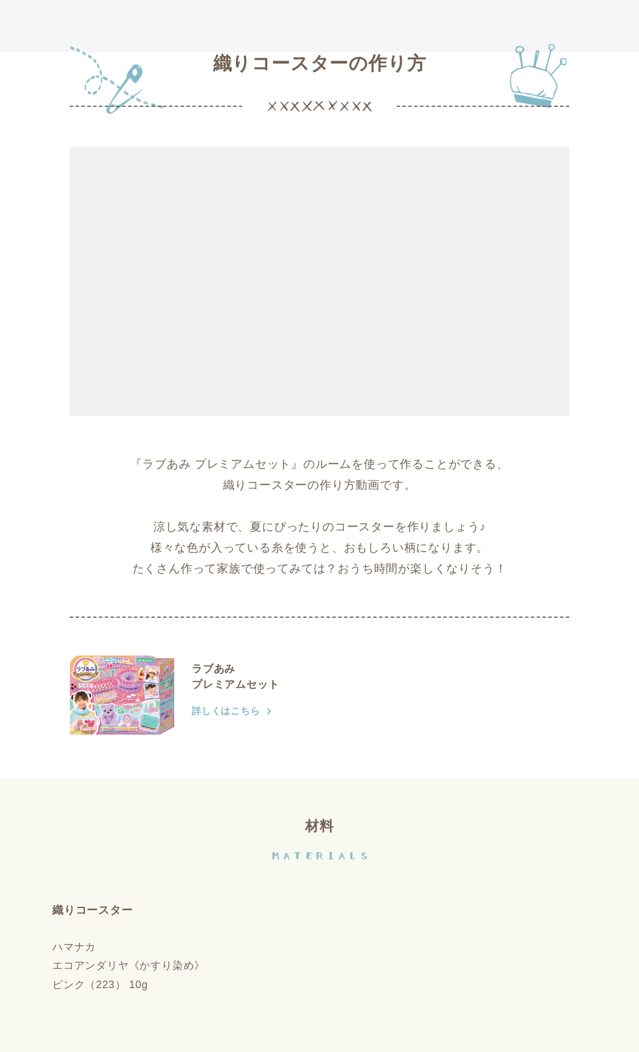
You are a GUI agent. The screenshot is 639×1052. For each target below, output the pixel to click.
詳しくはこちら (226, 711)
